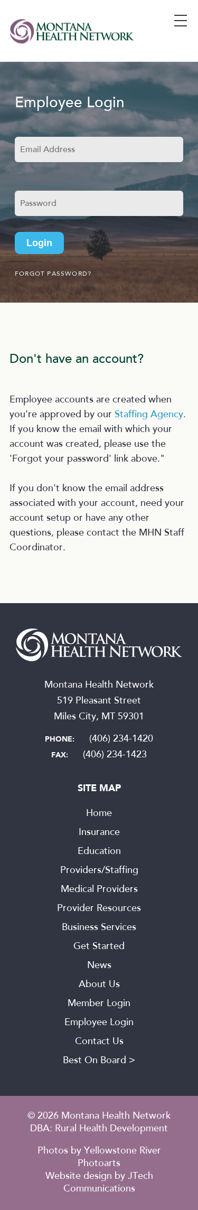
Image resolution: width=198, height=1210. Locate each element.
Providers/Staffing (99, 871)
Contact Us (99, 1042)
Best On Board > (99, 1061)
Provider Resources (99, 909)
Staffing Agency (149, 415)
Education (99, 852)
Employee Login (99, 1023)
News (99, 966)
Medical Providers (99, 890)
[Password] (99, 203)
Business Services (99, 928)
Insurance (99, 833)
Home (99, 814)
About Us (99, 985)
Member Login (99, 1004)
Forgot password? (53, 274)
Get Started (99, 947)
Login (39, 243)
